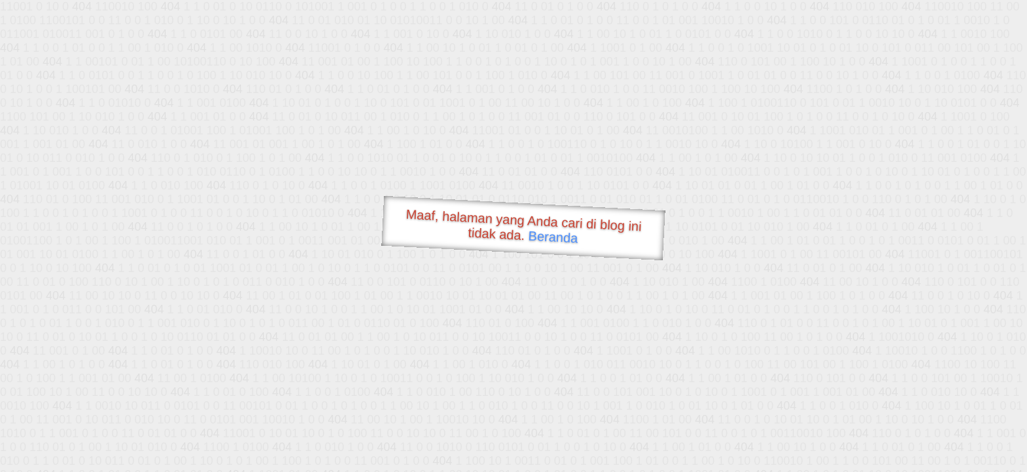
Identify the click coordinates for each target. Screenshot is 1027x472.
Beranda (553, 236)
